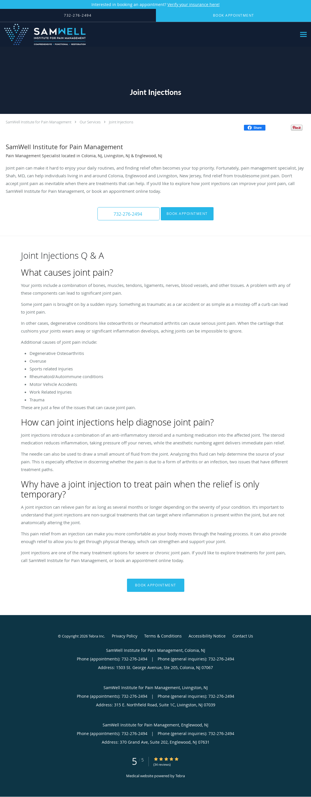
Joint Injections (121, 122)
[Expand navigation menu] (303, 34)
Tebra (180, 775)
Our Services (90, 122)
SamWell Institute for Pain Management (38, 122)
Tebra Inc (96, 636)
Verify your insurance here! (193, 4)
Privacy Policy (124, 636)
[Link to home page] (43, 34)
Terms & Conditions (163, 636)
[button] (128, 213)
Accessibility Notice (207, 636)
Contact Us (242, 636)
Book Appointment (185, 213)
